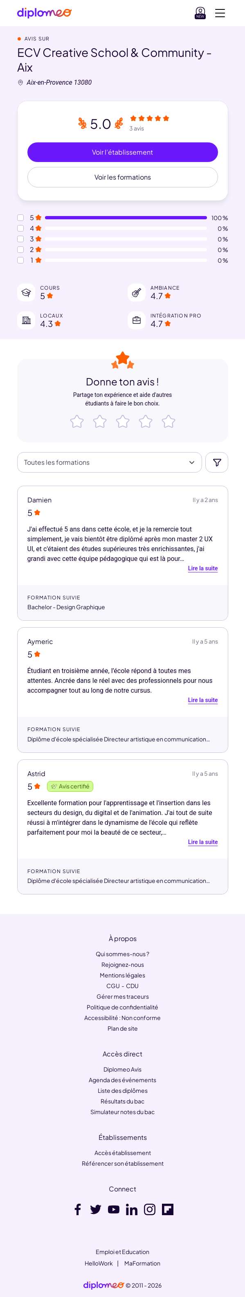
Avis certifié (70, 786)
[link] (103, 1285)
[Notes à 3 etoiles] (20, 239)
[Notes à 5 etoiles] (20, 217)
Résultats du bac (122, 1101)
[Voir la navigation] (220, 13)
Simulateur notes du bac (122, 1111)
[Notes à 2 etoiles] (20, 249)
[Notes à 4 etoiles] (20, 228)
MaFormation (142, 1263)
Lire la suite (203, 568)
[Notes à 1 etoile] (20, 260)
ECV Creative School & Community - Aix (114, 59)
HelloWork (99, 1263)
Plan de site (123, 1028)
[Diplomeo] (45, 13)
